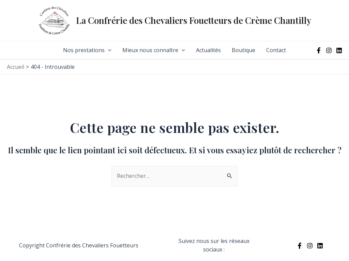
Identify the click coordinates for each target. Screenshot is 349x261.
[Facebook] (319, 50)
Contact (276, 50)
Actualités (208, 50)
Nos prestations (87, 50)
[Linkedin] (339, 50)
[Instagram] (329, 50)
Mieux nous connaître (153, 50)
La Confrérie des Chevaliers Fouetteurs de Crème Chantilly (193, 20)
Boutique (243, 50)
